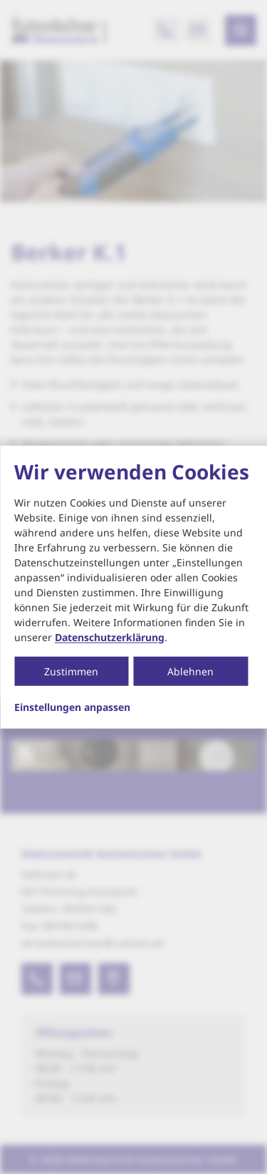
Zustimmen (71, 670)
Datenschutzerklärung (109, 636)
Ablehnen (190, 670)
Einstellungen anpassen (72, 707)
